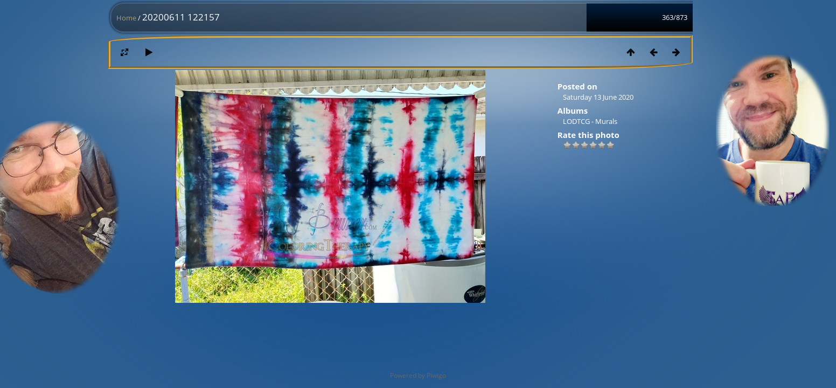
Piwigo (436, 375)
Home (126, 18)
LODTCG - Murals (590, 121)
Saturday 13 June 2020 (598, 97)
